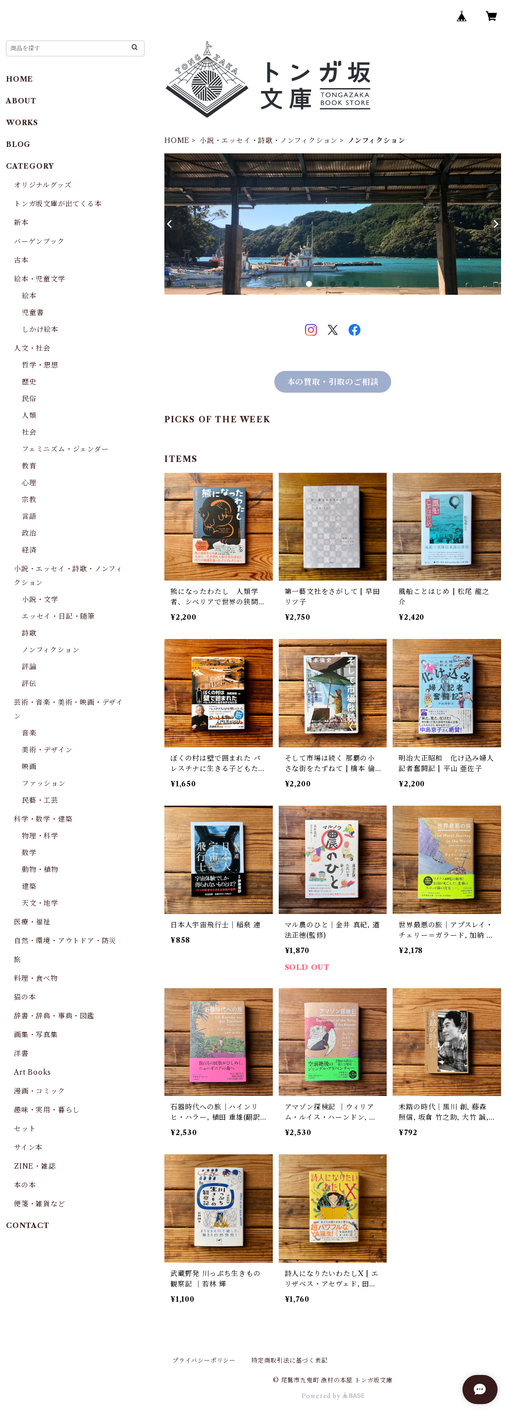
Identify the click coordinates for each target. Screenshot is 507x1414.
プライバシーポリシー (204, 1360)
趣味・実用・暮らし (47, 1109)
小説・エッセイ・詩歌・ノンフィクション (269, 140)
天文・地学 (40, 903)
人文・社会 (32, 348)
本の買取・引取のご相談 (333, 382)
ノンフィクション (50, 649)
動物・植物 (40, 869)
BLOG (18, 144)
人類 (29, 415)
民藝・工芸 (40, 800)
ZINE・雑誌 (35, 1166)
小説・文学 (40, 599)
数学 (29, 852)
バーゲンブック (39, 241)
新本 (21, 222)
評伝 (29, 683)
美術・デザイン (47, 749)
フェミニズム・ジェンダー (65, 449)
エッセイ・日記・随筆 (58, 616)
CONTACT (28, 1225)
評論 (29, 666)
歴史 (29, 381)
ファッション (44, 783)
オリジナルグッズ (42, 185)
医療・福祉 (32, 921)
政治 (29, 533)
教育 (29, 465)
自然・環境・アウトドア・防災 (65, 940)
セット (25, 1128)
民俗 (29, 398)
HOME (177, 140)
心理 (29, 482)
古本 (21, 260)
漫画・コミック (39, 1091)
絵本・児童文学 (39, 278)
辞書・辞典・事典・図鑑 (54, 1015)
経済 (29, 550)
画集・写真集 (36, 1034)
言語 (29, 516)
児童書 (33, 312)
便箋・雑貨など (39, 1203)
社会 (29, 432)
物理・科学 (40, 835)
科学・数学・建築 (43, 819)
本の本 (25, 1185)
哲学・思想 (40, 365)
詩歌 (29, 633)
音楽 (29, 733)
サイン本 (28, 1147)
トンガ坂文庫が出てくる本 (58, 203)
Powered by (333, 1396)
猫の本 (25, 997)
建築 (29, 886)
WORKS (22, 122)
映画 (29, 766)
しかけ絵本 (40, 329)
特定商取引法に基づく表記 (290, 1360)
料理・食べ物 (36, 978)
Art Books (32, 1072)
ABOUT (21, 100)
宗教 (29, 499)
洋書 (21, 1053)
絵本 (29, 295)
